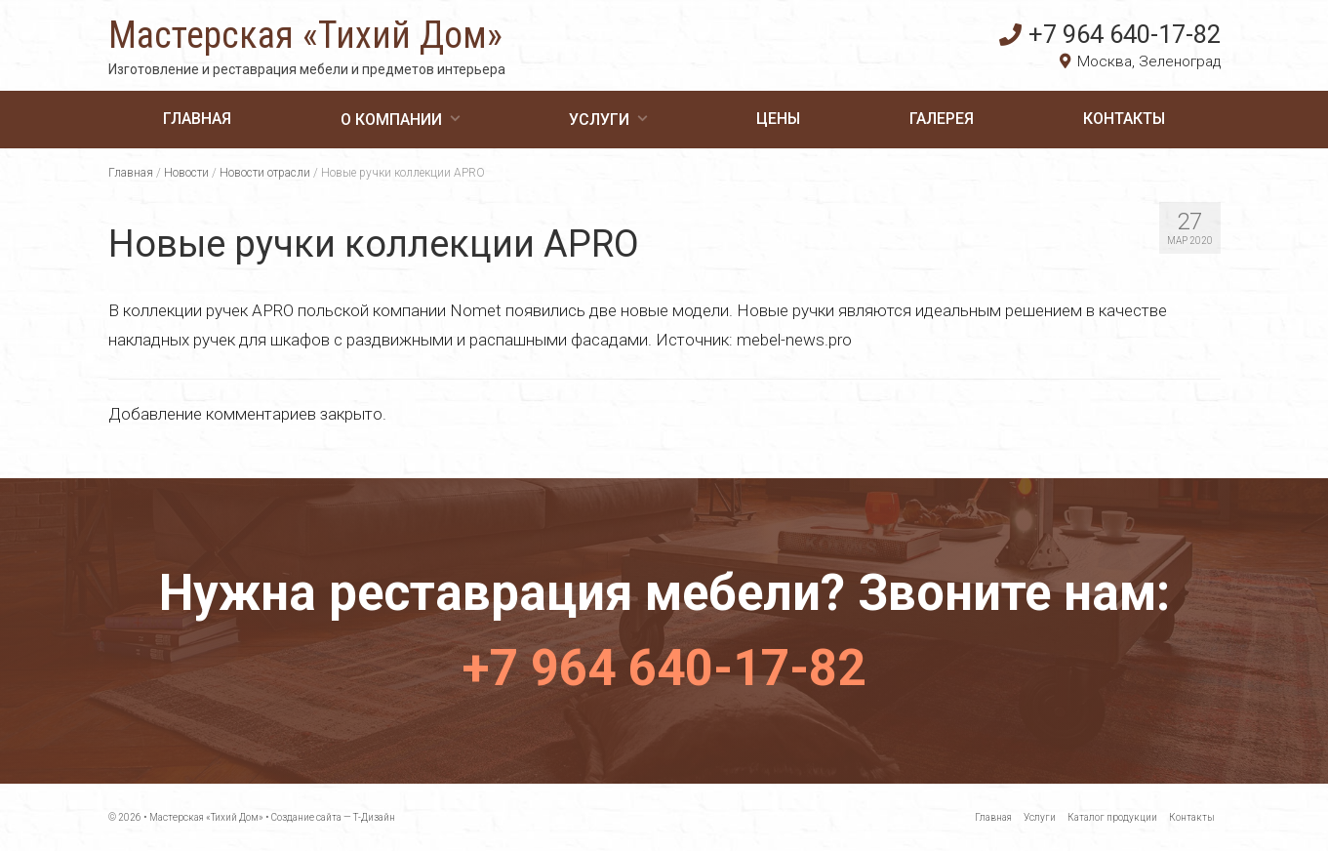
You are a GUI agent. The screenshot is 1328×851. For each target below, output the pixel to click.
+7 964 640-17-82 (1110, 34)
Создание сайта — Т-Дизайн (333, 817)
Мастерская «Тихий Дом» (305, 35)
